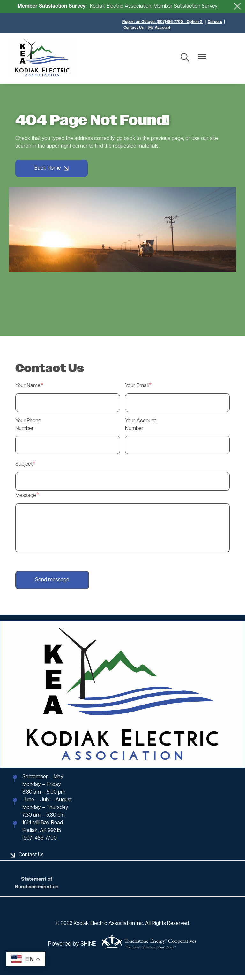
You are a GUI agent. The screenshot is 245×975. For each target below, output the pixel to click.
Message (25, 495)
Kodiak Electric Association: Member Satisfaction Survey (154, 6)
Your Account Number (140, 424)
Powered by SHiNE (72, 944)
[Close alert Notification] (237, 6)
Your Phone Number (28, 424)
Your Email (137, 385)
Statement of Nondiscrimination (37, 883)
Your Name (28, 385)
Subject (24, 464)
